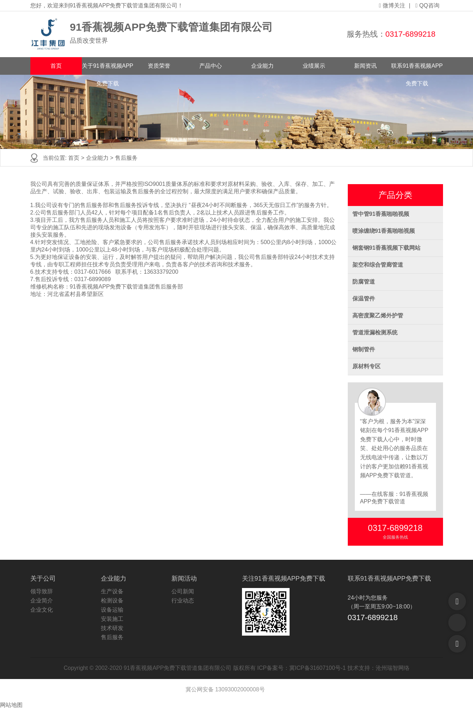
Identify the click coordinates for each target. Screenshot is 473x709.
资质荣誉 (159, 66)
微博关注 (392, 5)
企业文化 (41, 610)
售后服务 (126, 158)
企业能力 (262, 66)
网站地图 (11, 705)
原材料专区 (366, 366)
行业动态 (182, 601)
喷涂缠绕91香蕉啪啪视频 (383, 231)
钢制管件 (363, 349)
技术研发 (112, 628)
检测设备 (112, 601)
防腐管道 (363, 282)
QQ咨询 (427, 5)
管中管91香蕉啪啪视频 (381, 214)
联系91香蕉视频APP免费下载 (417, 69)
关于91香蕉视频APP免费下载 (107, 69)
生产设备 (112, 591)
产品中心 (210, 66)
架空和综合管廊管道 (377, 265)
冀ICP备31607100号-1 (317, 668)
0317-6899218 (411, 34)
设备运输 (112, 610)
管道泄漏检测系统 (375, 332)
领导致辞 (41, 591)
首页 (56, 66)
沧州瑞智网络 (393, 668)
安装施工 (112, 619)
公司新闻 (182, 591)
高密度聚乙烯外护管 (377, 316)
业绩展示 (314, 66)
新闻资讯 (365, 66)
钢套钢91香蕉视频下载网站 (386, 248)
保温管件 (363, 299)
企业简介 (41, 601)
